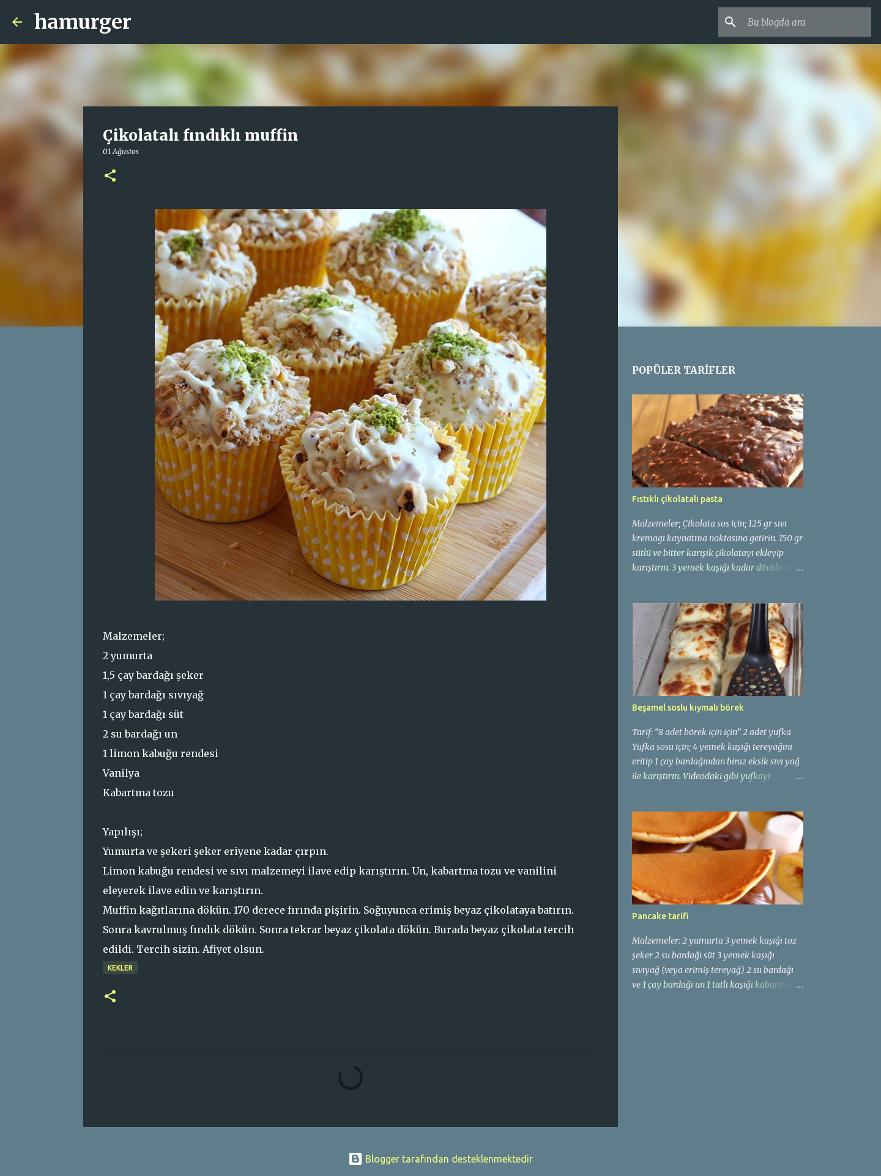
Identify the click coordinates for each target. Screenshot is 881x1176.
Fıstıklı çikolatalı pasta (677, 499)
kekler (120, 968)
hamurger (83, 22)
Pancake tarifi (660, 916)
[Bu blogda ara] (807, 22)
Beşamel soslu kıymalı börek (688, 707)
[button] (110, 176)
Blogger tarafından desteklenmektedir (440, 1158)
